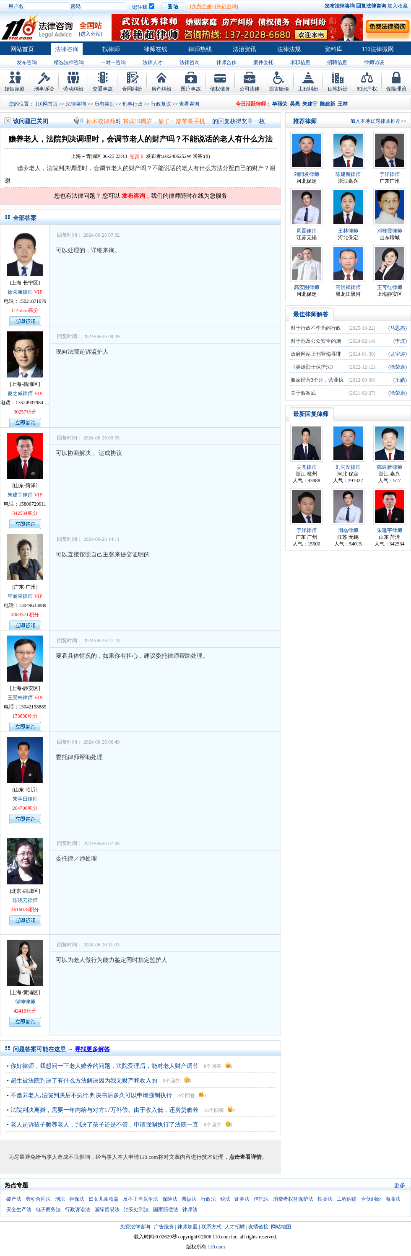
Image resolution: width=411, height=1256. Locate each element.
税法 (225, 1199)
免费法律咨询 (135, 1227)
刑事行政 (132, 104)
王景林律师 (20, 697)
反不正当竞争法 (140, 1199)
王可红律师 (389, 287)
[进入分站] (90, 34)
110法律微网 (378, 49)
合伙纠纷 (371, 1199)
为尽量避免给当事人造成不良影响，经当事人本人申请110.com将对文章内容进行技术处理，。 (137, 1157)
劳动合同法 (38, 1199)
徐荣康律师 (20, 292)
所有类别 (104, 104)
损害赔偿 (279, 89)
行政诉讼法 (77, 1209)
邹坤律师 (25, 1002)
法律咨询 (66, 49)
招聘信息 (337, 62)
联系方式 (211, 1227)
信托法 (261, 1199)
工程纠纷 (308, 89)
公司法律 (249, 89)
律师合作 (226, 62)
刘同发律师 (306, 174)
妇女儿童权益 (103, 1199)
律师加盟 (187, 1227)
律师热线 (200, 49)
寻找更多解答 (92, 1049)
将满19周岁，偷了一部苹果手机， (167, 121)
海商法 (393, 1199)
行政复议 (161, 104)
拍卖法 (325, 1199)
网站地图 (281, 1227)
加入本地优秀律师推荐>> (378, 121)
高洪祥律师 (348, 287)
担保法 (76, 1199)
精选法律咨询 (69, 62)
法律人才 (153, 62)
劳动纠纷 (73, 89)
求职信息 (300, 62)
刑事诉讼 (44, 89)
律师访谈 (374, 62)
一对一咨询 (113, 62)
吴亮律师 (307, 467)
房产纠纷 (161, 89)
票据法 (189, 1199)
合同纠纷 (132, 89)
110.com (216, 1247)
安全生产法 (18, 1209)
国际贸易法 (107, 1209)
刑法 (60, 1199)
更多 (400, 1185)
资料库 (333, 49)
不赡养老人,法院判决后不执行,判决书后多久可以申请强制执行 (91, 1095)
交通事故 (103, 89)
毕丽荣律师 (20, 596)
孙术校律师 (100, 121)
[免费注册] (201, 7)
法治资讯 (244, 49)
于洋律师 (390, 174)
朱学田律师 (25, 799)
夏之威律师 (20, 393)
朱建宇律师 (20, 495)
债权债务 (220, 89)
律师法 (190, 1209)
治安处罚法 (136, 1209)
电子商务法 (48, 1209)
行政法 (208, 1199)
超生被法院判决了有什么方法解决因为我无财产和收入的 (83, 1081)
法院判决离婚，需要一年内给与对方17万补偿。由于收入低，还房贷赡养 (104, 1110)
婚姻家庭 (15, 89)
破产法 (13, 1199)
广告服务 (164, 1227)
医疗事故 (191, 89)
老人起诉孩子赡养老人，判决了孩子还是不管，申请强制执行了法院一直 (104, 1125)
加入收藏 (398, 6)
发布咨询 (27, 62)
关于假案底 (303, 393)
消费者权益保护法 (293, 1199)
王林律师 (348, 231)
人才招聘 (235, 1227)
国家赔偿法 (165, 1209)
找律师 (111, 49)
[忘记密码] (226, 7)
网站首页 (22, 49)
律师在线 (155, 49)
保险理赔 (396, 89)
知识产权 (367, 89)
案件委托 (263, 62)
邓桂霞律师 (389, 231)
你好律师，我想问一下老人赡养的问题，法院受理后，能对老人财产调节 (104, 1066)
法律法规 (289, 49)
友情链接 (258, 1227)
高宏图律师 (306, 287)
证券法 (242, 1199)
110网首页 (46, 104)
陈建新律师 (348, 174)
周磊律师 (307, 231)
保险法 (169, 1199)
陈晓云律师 (25, 900)
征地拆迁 (338, 89)
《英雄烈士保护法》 (313, 367)
